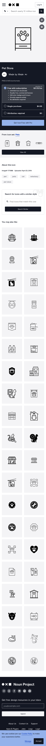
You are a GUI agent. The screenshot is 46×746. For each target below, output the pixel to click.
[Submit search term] (41, 11)
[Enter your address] (23, 705)
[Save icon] (41, 20)
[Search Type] (5, 11)
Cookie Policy (27, 734)
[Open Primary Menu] (4, 5)
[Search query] (23, 202)
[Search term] (24, 11)
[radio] (23, 94)
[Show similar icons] (41, 26)
